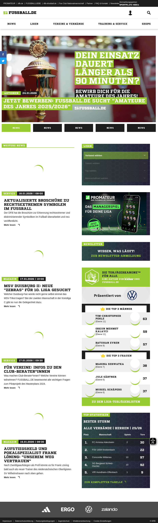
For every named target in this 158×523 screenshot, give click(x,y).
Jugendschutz (64, 521)
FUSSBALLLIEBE (33, 3)
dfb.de (20, 3)
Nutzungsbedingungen (45, 521)
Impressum (7, 521)
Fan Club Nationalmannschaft (71, 3)
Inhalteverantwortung (81, 521)
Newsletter (115, 3)
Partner (90, 3)
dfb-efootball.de (49, 3)
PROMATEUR (9, 3)
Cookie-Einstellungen (102, 521)
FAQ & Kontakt (101, 3)
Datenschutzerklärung (24, 521)
